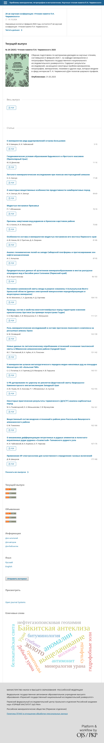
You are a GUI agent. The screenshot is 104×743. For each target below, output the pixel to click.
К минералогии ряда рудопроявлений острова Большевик (36, 140)
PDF (12, 107)
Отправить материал (17, 578)
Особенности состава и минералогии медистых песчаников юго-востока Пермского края (51, 236)
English (8, 566)
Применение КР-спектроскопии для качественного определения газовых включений (49, 455)
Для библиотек (11, 546)
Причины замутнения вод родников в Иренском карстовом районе (41, 221)
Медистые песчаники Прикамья (23, 205)
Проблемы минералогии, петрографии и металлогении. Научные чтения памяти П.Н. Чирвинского (55, 2)
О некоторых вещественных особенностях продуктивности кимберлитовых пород (48, 190)
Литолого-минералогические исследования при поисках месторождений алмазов (48, 174)
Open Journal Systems (15, 602)
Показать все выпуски (15, 472)
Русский (9, 562)
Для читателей (11, 538)
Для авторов (10, 542)
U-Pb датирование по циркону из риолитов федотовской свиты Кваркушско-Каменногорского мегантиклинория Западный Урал (46, 384)
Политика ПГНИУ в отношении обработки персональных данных (37, 713)
